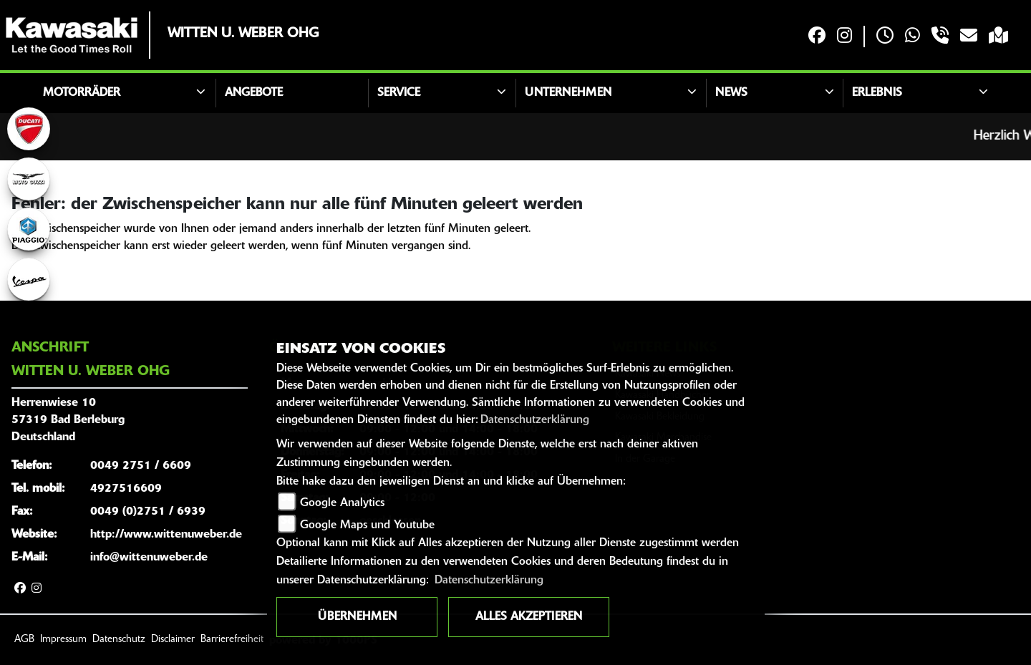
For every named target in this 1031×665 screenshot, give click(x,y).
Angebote (254, 93)
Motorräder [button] (81, 93)
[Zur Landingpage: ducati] (28, 128)
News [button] (731, 93)
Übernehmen (357, 617)
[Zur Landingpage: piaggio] (28, 229)
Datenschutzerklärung (534, 420)
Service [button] (398, 93)
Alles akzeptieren (528, 617)
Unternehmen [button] (568, 93)
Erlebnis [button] (877, 93)
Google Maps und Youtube (367, 525)
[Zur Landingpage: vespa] (28, 279)
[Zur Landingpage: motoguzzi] (28, 178)
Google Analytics (342, 503)
